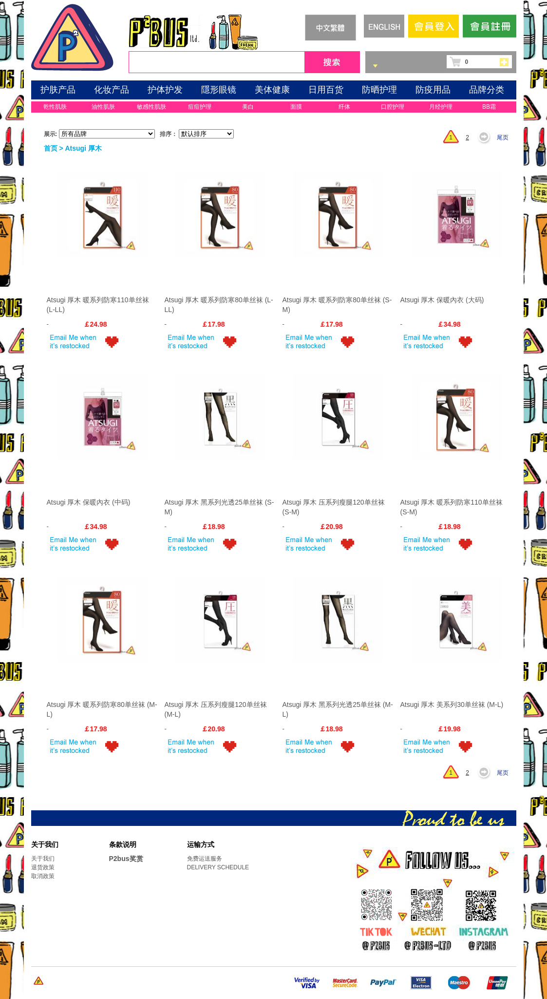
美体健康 (272, 90)
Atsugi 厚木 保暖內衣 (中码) (89, 502)
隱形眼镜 (218, 90)
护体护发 (165, 90)
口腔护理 (392, 106)
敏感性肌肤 (151, 106)
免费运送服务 (204, 858)
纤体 (344, 106)
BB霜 (489, 106)
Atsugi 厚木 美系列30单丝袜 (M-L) (452, 704)
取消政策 (43, 876)
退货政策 (43, 867)
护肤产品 (57, 90)
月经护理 (441, 106)
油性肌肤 (103, 106)
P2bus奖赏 (126, 858)
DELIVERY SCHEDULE (218, 867)
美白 (248, 106)
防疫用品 (433, 90)
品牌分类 (486, 90)
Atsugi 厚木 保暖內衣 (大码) (442, 300)
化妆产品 (111, 90)
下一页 (486, 137)
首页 (50, 148)
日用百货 (325, 90)
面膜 (296, 106)
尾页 (503, 137)
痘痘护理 (199, 106)
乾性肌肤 (55, 106)
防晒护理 (379, 90)
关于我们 (43, 858)
